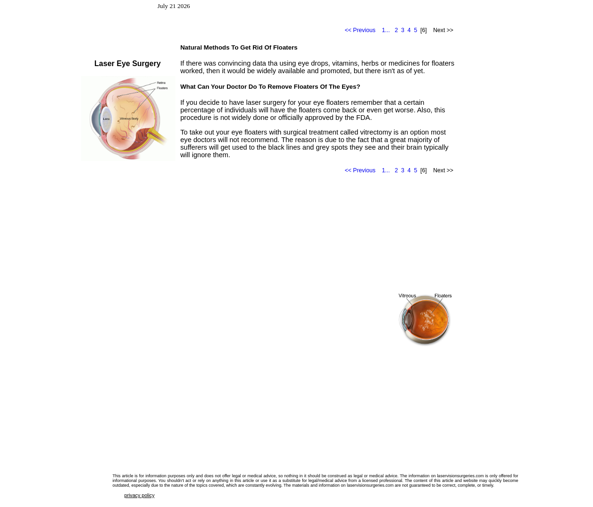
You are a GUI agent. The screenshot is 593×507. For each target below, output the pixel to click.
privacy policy (140, 495)
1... (386, 30)
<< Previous (360, 30)
